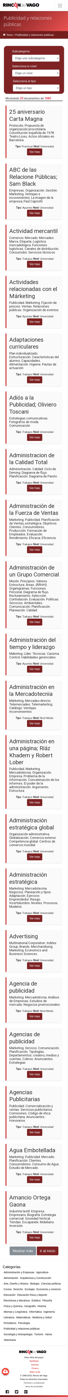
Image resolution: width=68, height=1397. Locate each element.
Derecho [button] (18, 1289)
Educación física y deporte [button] (32, 1294)
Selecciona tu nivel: (24, 66)
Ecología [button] (30, 1289)
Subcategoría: (21, 51)
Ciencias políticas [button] (51, 1283)
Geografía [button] (30, 1306)
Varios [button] (48, 1334)
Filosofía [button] (47, 1300)
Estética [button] (36, 1300)
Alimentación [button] (11, 1278)
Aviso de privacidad (34, 1386)
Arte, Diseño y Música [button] (16, 1283)
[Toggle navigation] (60, 5)
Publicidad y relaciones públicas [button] (22, 1328)
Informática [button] (35, 1311)
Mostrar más (23, 1251)
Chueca (35, 1368)
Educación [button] (9, 1294)
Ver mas (34, 152)
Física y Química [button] (13, 1306)
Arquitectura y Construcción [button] (35, 1278)
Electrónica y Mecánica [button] (17, 1300)
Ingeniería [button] (49, 1311)
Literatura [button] (9, 1317)
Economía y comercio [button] (48, 1289)
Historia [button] (42, 1306)
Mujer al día (35, 1372)
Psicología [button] (24, 1323)
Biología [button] (34, 1283)
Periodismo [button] (10, 1323)
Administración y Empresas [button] (19, 1272)
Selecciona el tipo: (24, 81)
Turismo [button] (38, 1334)
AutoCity (35, 1365)
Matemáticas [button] (23, 1317)
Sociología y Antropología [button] (18, 1334)
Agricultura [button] (42, 1272)
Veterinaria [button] (10, 1339)
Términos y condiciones (34, 1383)
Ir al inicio (47, 1251)
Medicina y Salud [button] (42, 1317)
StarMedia (33, 1361)
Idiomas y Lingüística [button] (15, 1311)
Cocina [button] (8, 1289)
